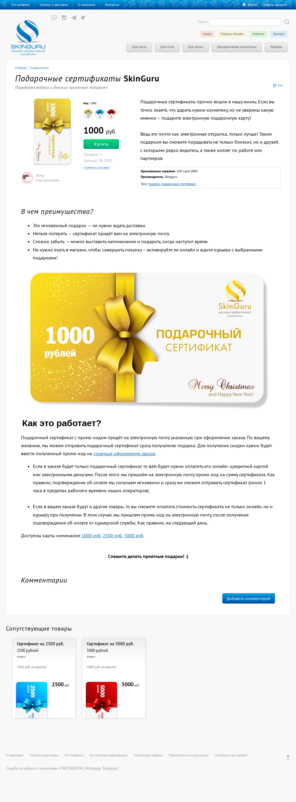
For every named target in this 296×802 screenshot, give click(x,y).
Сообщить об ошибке (230, 755)
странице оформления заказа (124, 453)
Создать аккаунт (274, 4)
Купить (101, 144)
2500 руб (112, 535)
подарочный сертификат (178, 184)
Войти (252, 4)
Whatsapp (93, 768)
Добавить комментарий (249, 598)
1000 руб (91, 535)
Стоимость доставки (96, 167)
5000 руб (133, 535)
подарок (154, 184)
